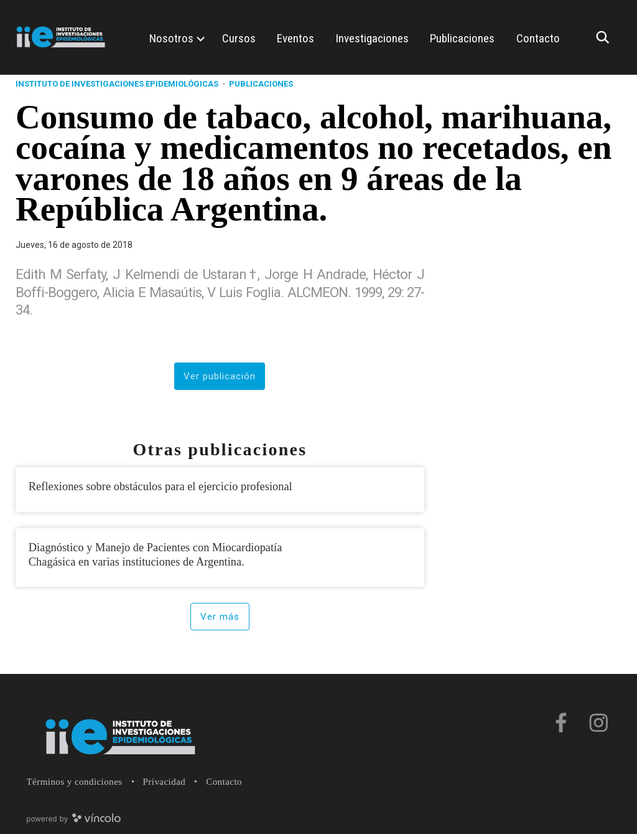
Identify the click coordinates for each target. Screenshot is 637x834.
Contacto (224, 782)
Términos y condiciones (75, 782)
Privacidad (164, 782)
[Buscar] (605, 37)
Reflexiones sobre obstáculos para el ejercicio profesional (160, 486)
